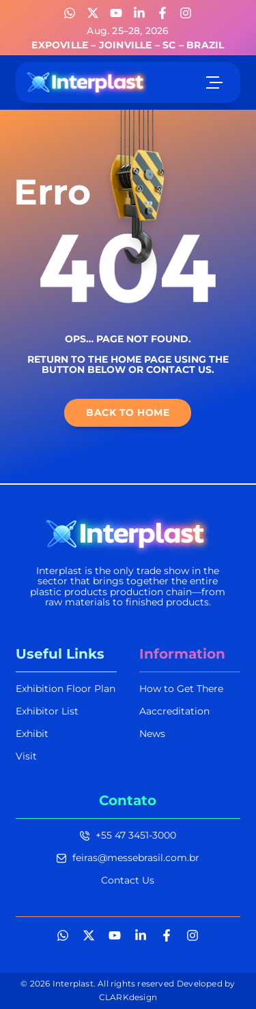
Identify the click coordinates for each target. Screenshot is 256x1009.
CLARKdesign (128, 997)
